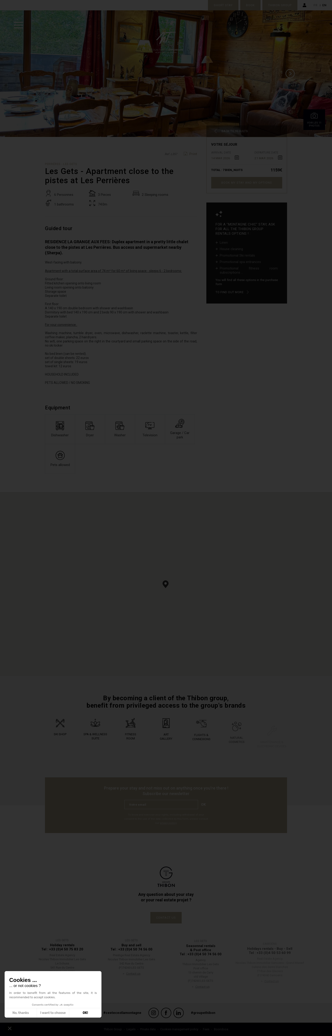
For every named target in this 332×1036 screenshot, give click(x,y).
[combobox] (225, 157)
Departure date (266, 152)
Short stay (223, 5)
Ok (203, 804)
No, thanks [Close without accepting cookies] (20, 1013)
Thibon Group (280, 5)
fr (315, 5)
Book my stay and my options (246, 182)
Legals (131, 1029)
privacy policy (168, 823)
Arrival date (221, 152)
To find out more (229, 292)
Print (193, 154)
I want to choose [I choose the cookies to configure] (53, 1013)
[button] (165, 584)
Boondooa (221, 1029)
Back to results (235, 131)
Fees (206, 1029)
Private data (148, 1029)
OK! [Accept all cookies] (85, 1013)
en (324, 5)
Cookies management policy (179, 1029)
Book (250, 5)
